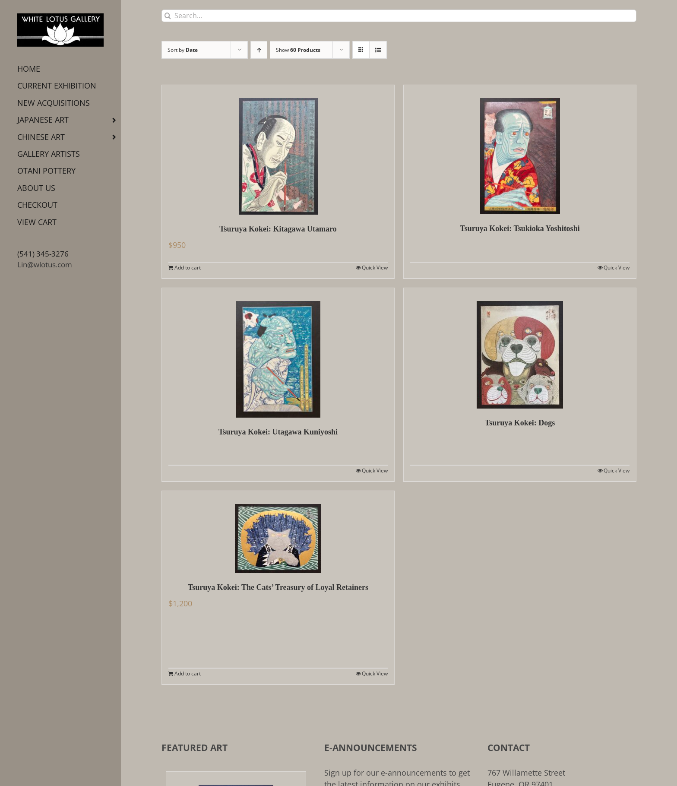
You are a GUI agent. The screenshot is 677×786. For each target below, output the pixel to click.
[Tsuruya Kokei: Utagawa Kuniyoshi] (278, 353)
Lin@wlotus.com (44, 264)
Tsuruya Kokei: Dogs (520, 422)
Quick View (375, 267)
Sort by (183, 50)
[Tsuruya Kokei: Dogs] (520, 348)
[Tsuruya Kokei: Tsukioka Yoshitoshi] (520, 149)
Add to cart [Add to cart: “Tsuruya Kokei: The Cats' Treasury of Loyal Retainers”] (187, 673)
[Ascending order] (258, 50)
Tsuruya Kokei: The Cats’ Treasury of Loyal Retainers (278, 587)
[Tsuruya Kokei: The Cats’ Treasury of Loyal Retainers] (278, 532)
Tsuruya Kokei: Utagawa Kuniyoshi (278, 432)
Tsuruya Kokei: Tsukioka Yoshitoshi (519, 228)
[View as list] (378, 49)
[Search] (167, 16)
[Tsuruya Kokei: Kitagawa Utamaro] (278, 150)
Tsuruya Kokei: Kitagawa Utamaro (278, 229)
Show (298, 50)
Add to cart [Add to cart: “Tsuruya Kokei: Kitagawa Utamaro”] (187, 267)
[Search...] (398, 16)
